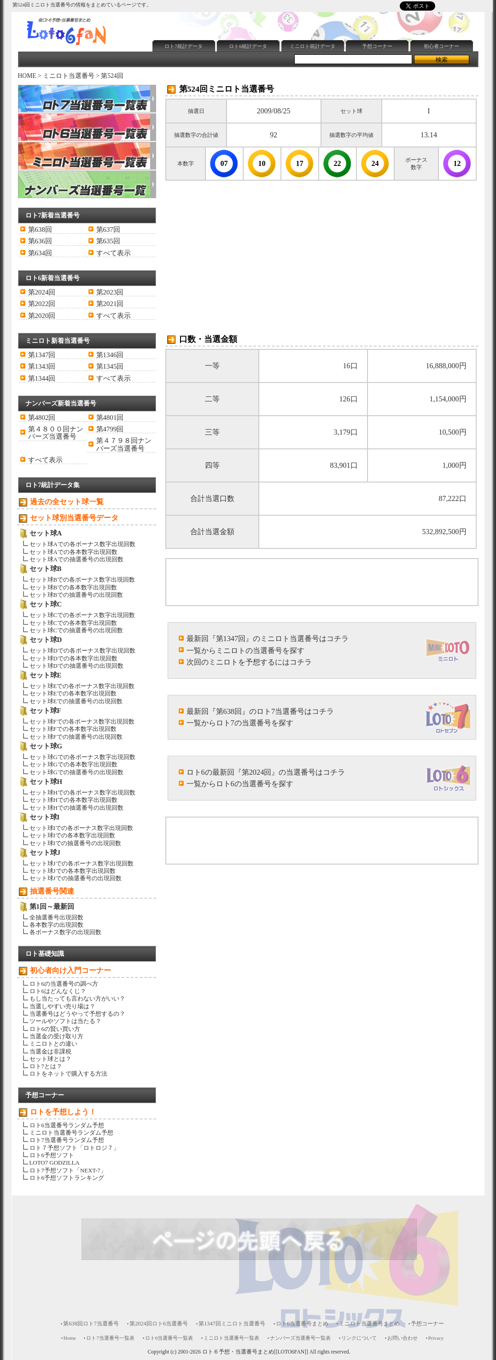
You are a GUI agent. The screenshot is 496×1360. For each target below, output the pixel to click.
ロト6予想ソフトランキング (66, 1177)
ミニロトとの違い (53, 1043)
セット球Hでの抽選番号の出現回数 (76, 807)
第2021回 (110, 303)
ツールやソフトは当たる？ (65, 1021)
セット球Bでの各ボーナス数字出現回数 (82, 579)
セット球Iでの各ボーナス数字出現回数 (81, 827)
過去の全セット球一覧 (67, 501)
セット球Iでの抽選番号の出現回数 (75, 843)
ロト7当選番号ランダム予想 (66, 1139)
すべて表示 (113, 253)
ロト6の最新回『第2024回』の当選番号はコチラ (266, 772)
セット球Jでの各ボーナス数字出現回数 (81, 863)
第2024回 (42, 292)
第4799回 (110, 429)
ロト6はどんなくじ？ (57, 991)
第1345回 (110, 366)
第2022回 (42, 303)
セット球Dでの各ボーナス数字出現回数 (82, 650)
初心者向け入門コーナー (70, 970)
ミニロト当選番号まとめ (369, 1323)
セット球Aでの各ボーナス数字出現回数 (82, 544)
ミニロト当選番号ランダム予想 (71, 1132)
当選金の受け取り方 (56, 1036)
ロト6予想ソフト (51, 1155)
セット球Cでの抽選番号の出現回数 (76, 630)
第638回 (40, 229)
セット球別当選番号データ (74, 517)
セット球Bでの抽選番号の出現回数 (76, 594)
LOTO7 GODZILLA (54, 1162)
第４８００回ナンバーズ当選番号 (55, 432)
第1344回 (42, 378)
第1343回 (42, 366)
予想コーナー (377, 46)
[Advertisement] (316, 15)
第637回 (108, 229)
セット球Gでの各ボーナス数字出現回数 (82, 757)
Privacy (436, 1338)
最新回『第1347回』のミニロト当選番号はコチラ (268, 638)
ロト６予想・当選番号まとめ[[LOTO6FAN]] (255, 1352)
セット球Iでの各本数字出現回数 (72, 835)
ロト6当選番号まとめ (302, 1323)
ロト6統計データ (248, 46)
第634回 (40, 253)
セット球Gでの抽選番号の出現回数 (76, 772)
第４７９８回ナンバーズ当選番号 (124, 444)
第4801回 (110, 417)
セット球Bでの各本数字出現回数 (73, 587)
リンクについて (359, 1338)
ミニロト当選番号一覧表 (231, 1338)
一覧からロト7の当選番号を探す (240, 722)
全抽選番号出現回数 (56, 917)
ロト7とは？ (45, 1066)
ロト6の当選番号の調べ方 (63, 983)
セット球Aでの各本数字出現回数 (73, 551)
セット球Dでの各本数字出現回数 (73, 658)
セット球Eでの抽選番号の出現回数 (76, 701)
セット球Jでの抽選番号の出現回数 (75, 878)
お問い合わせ (402, 1338)
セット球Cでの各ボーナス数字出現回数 (82, 615)
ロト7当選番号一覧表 (110, 1338)
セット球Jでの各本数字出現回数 (72, 870)
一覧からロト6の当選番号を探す (240, 783)
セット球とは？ (50, 1058)
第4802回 (42, 417)
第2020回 (42, 315)
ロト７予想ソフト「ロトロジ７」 (74, 1147)
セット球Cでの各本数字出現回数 (73, 622)
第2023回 (110, 292)
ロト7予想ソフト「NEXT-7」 (67, 1170)
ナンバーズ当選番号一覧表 (300, 1338)
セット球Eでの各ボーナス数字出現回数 (82, 686)
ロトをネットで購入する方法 (68, 1073)
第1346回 (110, 355)
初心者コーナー (441, 46)
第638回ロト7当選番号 (91, 1323)
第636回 (40, 241)
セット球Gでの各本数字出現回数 (73, 764)
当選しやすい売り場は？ (62, 1006)
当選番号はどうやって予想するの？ (77, 1013)
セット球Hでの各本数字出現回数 (73, 799)
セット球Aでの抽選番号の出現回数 (76, 559)
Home (70, 1338)
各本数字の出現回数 (56, 924)
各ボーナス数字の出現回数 (65, 932)
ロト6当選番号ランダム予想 (66, 1125)
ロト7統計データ (183, 46)
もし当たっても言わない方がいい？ (77, 998)
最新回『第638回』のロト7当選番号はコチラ (260, 711)
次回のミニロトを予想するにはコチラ (249, 662)
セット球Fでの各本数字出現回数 (73, 728)
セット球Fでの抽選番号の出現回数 (76, 736)
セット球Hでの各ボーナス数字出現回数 (82, 792)
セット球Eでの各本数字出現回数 (73, 693)
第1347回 (42, 355)
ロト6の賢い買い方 (54, 1028)
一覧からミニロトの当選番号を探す (245, 650)
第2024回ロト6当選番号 (158, 1323)
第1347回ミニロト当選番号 (231, 1323)
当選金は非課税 (50, 1051)
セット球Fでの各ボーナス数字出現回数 (81, 721)
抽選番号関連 (52, 891)
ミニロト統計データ (312, 46)
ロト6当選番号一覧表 (169, 1338)
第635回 (108, 241)
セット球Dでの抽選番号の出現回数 (76, 665)
